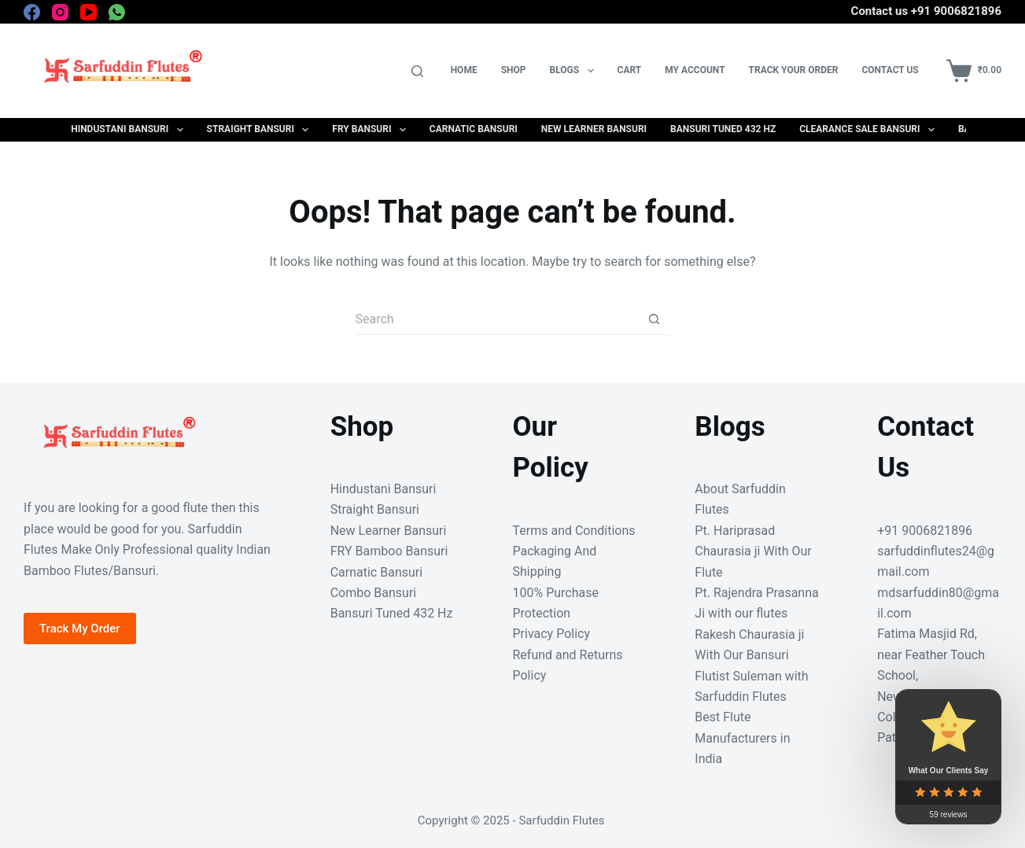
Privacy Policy (551, 633)
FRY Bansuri (371, 129)
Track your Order (794, 70)
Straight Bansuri (261, 129)
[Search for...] (497, 319)
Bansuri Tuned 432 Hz (723, 129)
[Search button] (654, 319)
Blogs (575, 70)
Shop (513, 70)
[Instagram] (60, 12)
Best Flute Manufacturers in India (742, 738)
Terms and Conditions (573, 530)
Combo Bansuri (373, 592)
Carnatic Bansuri (474, 129)
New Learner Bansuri (594, 129)
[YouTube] (88, 12)
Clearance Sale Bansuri (870, 129)
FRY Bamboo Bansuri (389, 551)
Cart (630, 70)
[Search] (417, 71)
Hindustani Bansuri (130, 129)
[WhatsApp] (117, 12)
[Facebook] (32, 12)
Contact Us (889, 70)
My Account (695, 70)
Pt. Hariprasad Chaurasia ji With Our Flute (753, 551)
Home (464, 70)
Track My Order (79, 628)
